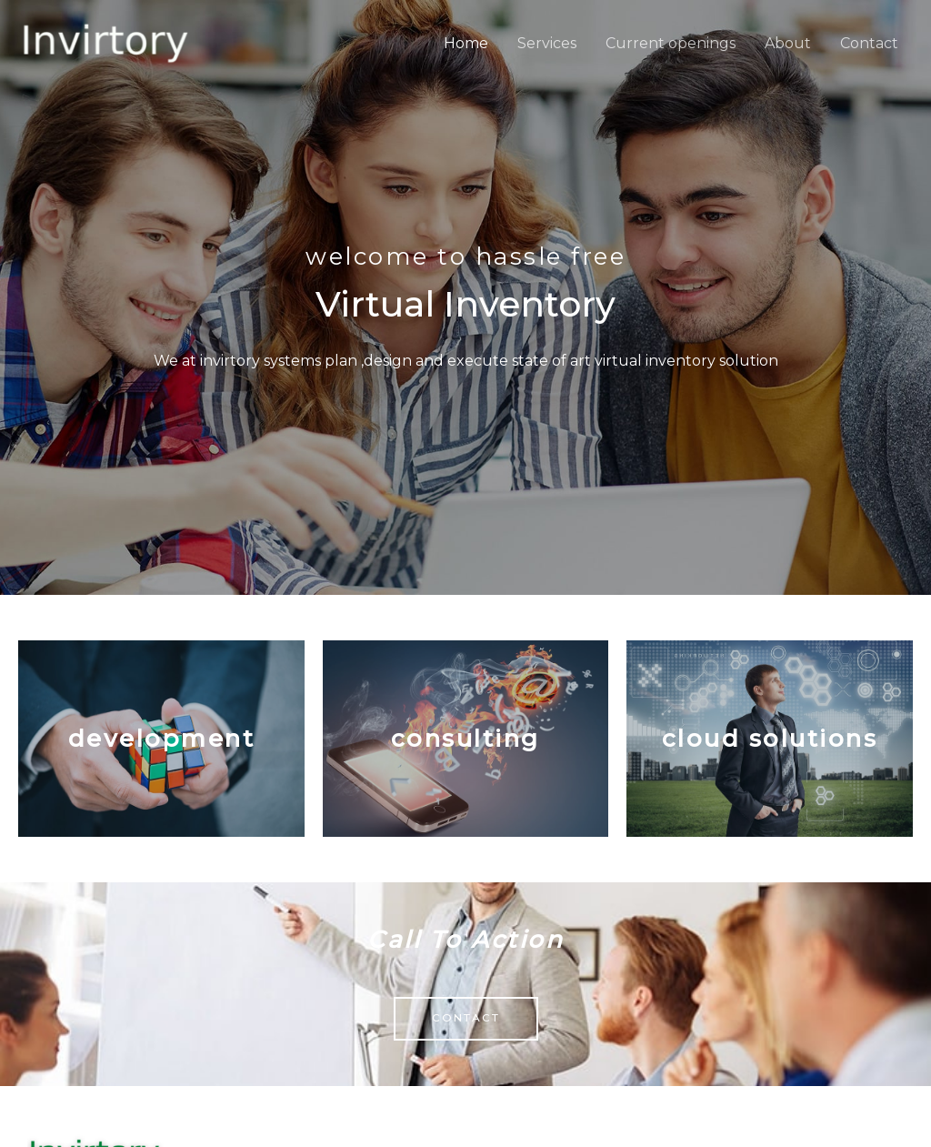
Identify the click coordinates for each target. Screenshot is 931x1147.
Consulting (465, 738)
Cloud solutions (770, 738)
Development (161, 738)
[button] (466, 1019)
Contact (869, 43)
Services (546, 43)
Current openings (671, 43)
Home (466, 43)
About (788, 43)
